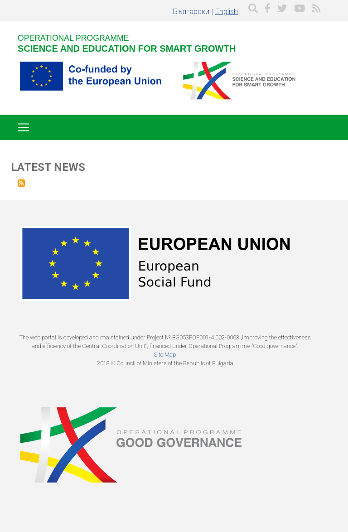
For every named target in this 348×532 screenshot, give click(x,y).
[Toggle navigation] (23, 127)
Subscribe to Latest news (21, 183)
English (226, 11)
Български (191, 11)
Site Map (165, 354)
